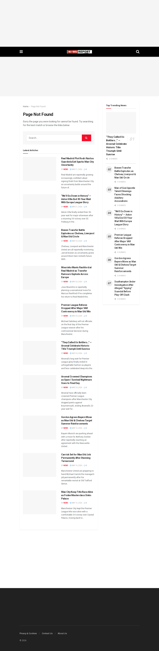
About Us (62, 633)
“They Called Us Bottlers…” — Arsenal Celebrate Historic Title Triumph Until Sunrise (76, 345)
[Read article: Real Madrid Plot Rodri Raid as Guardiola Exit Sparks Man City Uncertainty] (39, 169)
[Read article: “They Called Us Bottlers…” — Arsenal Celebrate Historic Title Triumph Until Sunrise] (39, 353)
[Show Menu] (21, 52)
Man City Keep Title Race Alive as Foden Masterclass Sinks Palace (77, 495)
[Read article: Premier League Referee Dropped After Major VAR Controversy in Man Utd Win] (39, 315)
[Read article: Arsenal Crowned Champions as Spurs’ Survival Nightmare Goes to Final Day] (39, 387)
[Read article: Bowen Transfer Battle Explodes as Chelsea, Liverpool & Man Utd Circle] (39, 240)
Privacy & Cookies (28, 633)
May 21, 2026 (76, 169)
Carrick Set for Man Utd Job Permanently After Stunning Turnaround (76, 457)
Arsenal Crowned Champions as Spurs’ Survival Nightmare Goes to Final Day (76, 379)
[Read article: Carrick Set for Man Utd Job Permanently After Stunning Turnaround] (39, 465)
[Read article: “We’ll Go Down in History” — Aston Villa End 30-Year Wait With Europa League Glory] (39, 206)
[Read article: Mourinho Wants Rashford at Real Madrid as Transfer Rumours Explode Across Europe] (39, 278)
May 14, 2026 (76, 428)
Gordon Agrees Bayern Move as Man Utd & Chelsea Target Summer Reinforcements (76, 420)
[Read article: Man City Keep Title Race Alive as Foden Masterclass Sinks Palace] (39, 502)
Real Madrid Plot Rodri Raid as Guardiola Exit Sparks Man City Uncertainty (77, 161)
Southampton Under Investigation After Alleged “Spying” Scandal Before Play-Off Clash (124, 288)
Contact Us (47, 633)
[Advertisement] (79, 23)
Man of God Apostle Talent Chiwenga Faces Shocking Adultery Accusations (124, 194)
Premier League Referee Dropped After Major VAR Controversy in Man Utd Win (76, 308)
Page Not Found (38, 106)
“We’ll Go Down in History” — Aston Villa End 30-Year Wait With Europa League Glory (76, 199)
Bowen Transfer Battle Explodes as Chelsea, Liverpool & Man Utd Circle (77, 233)
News (66, 169)
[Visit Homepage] (79, 51)
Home (25, 106)
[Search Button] (137, 52)
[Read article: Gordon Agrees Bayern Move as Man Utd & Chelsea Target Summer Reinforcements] (39, 428)
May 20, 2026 (76, 241)
